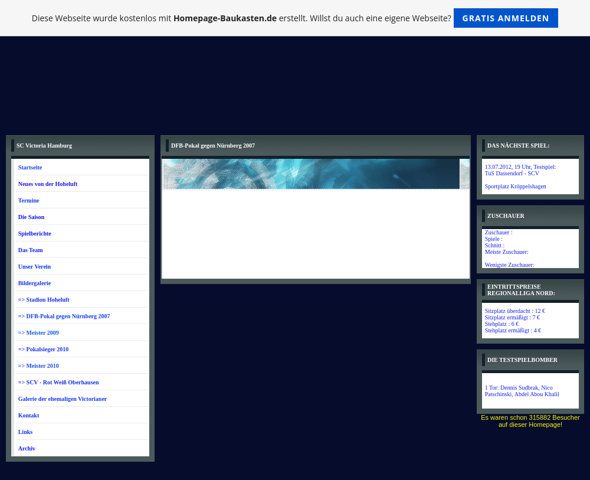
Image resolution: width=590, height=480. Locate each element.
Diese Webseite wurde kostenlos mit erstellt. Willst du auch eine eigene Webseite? (295, 18)
